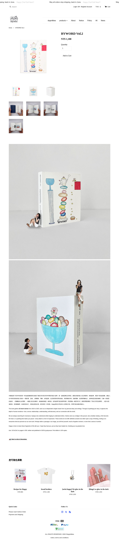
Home (10, 28)
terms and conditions (61, 537)
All (96, 20)
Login (75, 7)
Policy (89, 20)
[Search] (15, 6)
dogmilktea (52, 20)
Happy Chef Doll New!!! (27, 2)
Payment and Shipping (16, 514)
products (63, 20)
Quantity (64, 45)
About (73, 20)
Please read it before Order (17, 512)
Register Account (86, 7)
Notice (81, 20)
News (103, 20)
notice (52, 537)
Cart (108, 7)
